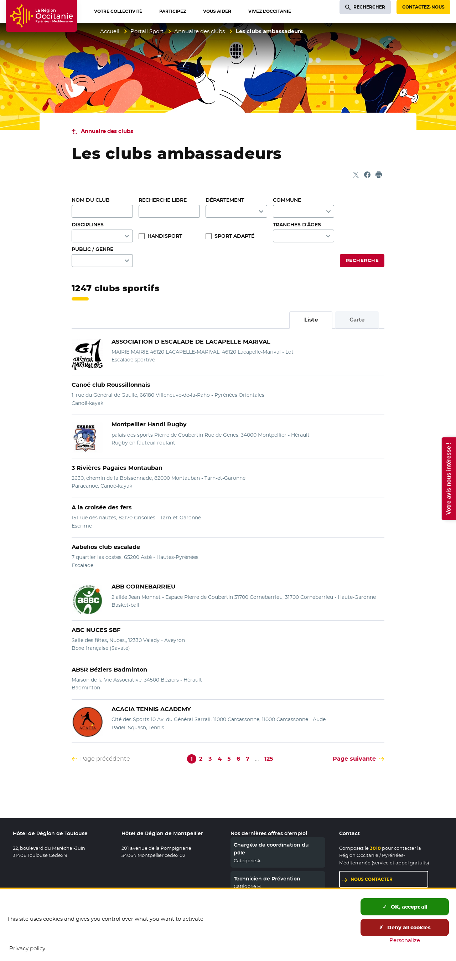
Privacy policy (27, 948)
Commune (287, 200)
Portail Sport (147, 31)
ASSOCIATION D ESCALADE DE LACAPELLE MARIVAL (191, 341)
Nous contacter (372, 879)
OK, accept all (405, 907)
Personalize (404, 940)
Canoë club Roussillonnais (111, 384)
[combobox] (303, 211)
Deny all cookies (405, 927)
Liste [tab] (311, 319)
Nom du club (91, 200)
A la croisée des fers (102, 507)
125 (268, 758)
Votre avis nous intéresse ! (448, 478)
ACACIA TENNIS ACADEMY (151, 709)
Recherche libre (163, 200)
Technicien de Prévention (267, 878)
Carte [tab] (356, 319)
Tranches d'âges (297, 224)
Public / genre (92, 249)
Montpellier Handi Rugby (149, 424)
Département (225, 200)
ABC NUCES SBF (96, 630)
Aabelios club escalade (106, 547)
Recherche (362, 260)
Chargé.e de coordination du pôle (271, 849)
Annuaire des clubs (199, 31)
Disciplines (88, 224)
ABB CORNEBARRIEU (144, 586)
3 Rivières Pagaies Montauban (117, 467)
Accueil (109, 31)
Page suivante (354, 758)
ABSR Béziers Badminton (109, 669)
